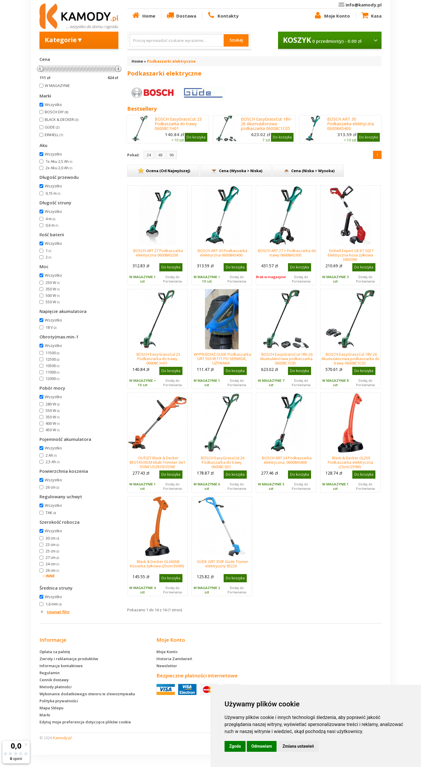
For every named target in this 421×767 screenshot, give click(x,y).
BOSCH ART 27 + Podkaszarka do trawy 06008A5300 (287, 253)
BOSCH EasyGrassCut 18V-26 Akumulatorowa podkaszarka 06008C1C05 (266, 124)
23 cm (52, 544)
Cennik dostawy (54, 679)
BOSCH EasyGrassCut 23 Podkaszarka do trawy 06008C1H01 (178, 124)
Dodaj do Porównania (172, 279)
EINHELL (54, 134)
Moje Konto (331, 15)
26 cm (52, 487)
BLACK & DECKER (61, 119)
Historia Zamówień (174, 658)
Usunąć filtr (58, 611)
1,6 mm (53, 604)
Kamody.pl (62, 737)
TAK (51, 512)
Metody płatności (55, 686)
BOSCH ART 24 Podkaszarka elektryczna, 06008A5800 (287, 460)
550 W (53, 301)
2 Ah (51, 455)
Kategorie (64, 39)
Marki (44, 715)
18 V (51, 327)
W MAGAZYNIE (57, 85)
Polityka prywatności (58, 700)
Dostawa (180, 15)
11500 (52, 352)
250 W (53, 282)
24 (149, 154)
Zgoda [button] (235, 746)
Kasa (371, 15)
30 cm (52, 538)
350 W (53, 289)
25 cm (52, 551)
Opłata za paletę (54, 651)
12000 (52, 378)
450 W (53, 429)
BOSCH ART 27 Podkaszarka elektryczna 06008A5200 (158, 253)
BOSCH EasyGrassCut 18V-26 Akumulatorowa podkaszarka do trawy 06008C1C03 (350, 359)
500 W (53, 295)
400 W (53, 423)
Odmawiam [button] (261, 746)
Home (143, 15)
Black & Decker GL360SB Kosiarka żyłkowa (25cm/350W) (157, 564)
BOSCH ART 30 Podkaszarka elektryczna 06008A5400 (350, 124)
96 (172, 154)
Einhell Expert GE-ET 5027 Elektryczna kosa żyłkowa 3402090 (350, 255)
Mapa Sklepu (51, 707)
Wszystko (53, 104)
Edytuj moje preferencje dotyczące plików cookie (85, 722)
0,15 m (53, 193)
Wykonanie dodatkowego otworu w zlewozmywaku (87, 693)
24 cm (52, 563)
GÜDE (52, 127)
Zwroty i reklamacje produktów (68, 658)
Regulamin (49, 672)
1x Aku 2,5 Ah (59, 161)
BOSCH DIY (56, 111)
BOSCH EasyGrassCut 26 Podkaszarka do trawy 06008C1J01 (222, 462)
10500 (52, 365)
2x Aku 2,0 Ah (59, 167)
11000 (52, 372)
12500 (52, 359)
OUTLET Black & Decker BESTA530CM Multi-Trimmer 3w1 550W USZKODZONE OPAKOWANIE (157, 464)
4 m (50, 218)
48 (160, 154)
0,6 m (52, 225)
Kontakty (222, 15)
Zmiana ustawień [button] (298, 746)
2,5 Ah (53, 461)
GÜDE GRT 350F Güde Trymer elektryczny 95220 (222, 564)
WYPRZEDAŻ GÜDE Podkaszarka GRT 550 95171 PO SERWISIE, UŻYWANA (222, 359)
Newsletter (166, 665)
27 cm (52, 557)
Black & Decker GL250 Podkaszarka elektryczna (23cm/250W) (350, 462)
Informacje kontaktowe (61, 665)
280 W (53, 404)
